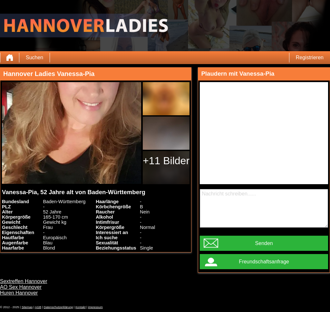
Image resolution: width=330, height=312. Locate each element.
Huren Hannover (19, 293)
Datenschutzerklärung (58, 307)
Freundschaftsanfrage (264, 261)
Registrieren (310, 57)
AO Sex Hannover (21, 287)
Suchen (34, 57)
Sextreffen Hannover (23, 281)
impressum (95, 307)
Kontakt (80, 307)
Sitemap (27, 307)
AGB (38, 307)
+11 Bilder (166, 160)
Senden (264, 243)
